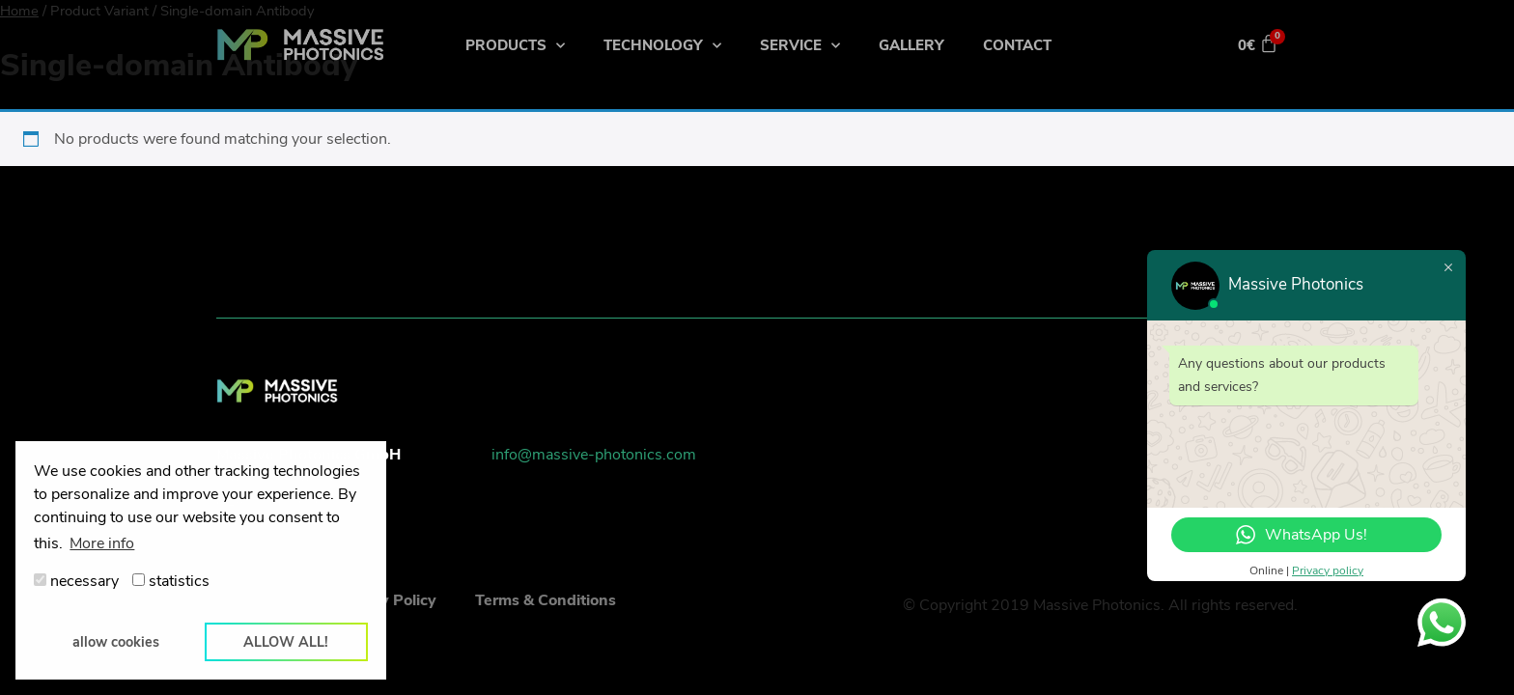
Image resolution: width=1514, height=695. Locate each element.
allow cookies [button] (115, 642)
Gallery (911, 45)
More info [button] (102, 543)
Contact (1017, 45)
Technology (662, 46)
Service (800, 46)
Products (515, 46)
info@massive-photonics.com (593, 454)
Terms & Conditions (545, 600)
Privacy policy (1327, 570)
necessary (76, 581)
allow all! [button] (285, 642)
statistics (171, 581)
